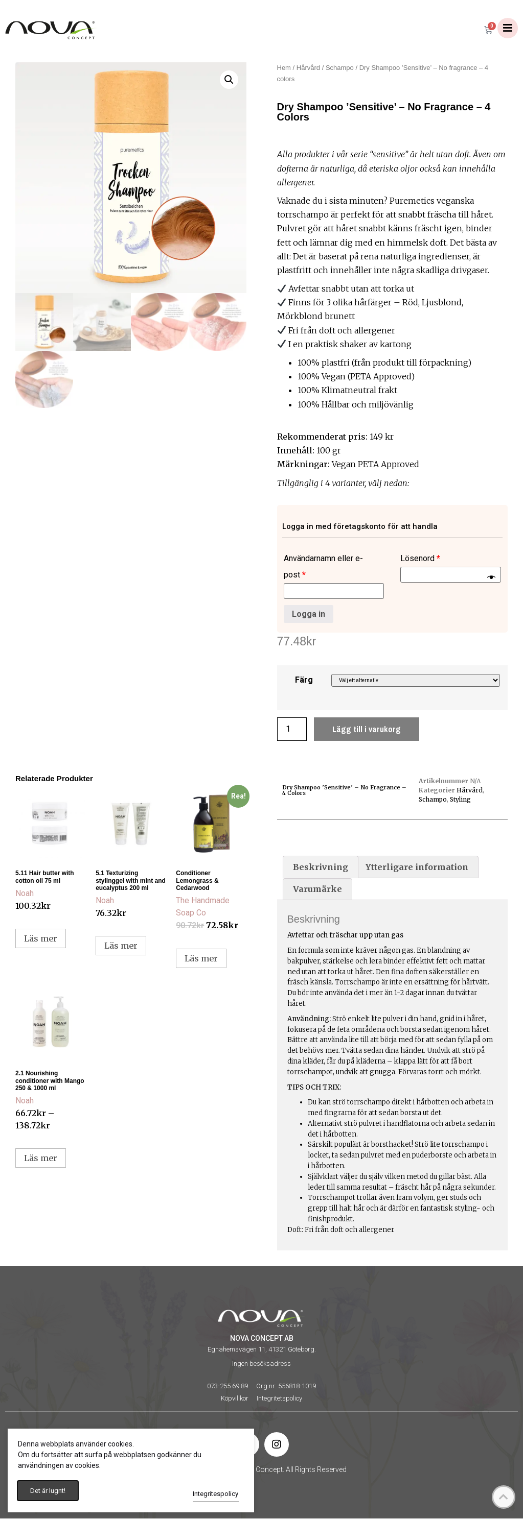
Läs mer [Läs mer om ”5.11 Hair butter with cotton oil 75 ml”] (40, 940)
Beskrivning (320, 868)
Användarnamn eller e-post (323, 568)
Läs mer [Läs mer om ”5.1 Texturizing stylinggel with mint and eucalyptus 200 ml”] (121, 947)
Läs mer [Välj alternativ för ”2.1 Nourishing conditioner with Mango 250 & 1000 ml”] (40, 1159)
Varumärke (317, 890)
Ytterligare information (417, 868)
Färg (304, 682)
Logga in (308, 615)
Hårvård (308, 69)
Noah (24, 895)
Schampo (340, 69)
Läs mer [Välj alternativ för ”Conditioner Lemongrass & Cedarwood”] (201, 960)
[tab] (320, 868)
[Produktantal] (292, 730)
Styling (460, 801)
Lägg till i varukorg (366, 730)
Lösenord (420, 560)
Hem (284, 69)
